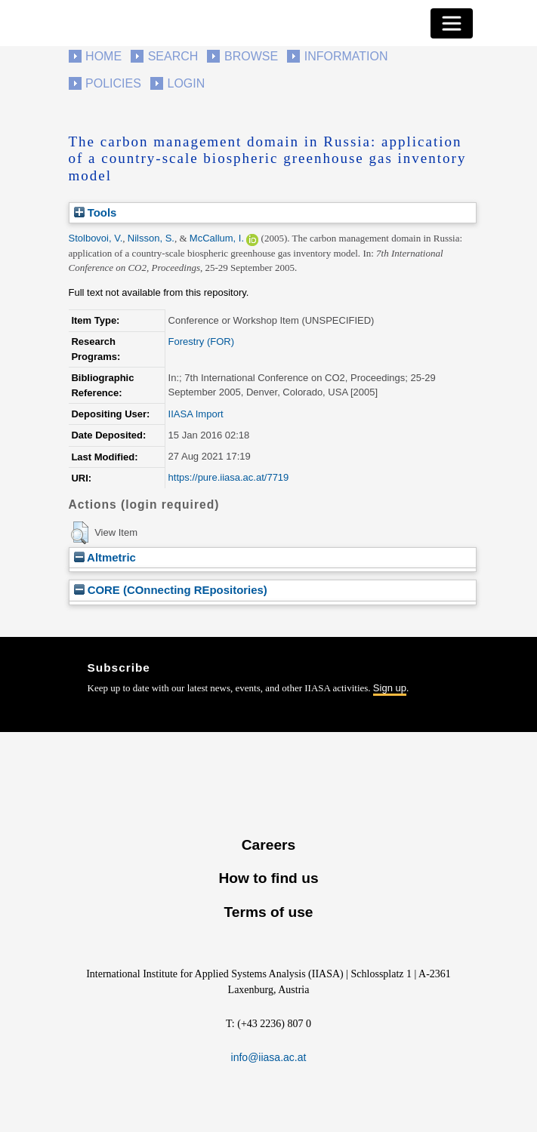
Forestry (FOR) (201, 341)
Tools (95, 212)
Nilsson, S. (151, 238)
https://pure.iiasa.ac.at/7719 (228, 477)
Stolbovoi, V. (96, 238)
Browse (251, 56)
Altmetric (105, 557)
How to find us (268, 878)
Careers (268, 845)
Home (103, 56)
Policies (113, 83)
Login (186, 83)
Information (346, 56)
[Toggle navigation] (452, 23)
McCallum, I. (217, 238)
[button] (79, 532)
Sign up (389, 688)
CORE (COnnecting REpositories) (170, 589)
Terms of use (268, 912)
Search (173, 56)
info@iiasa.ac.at (269, 1057)
